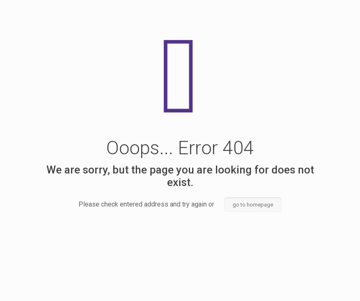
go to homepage (253, 205)
